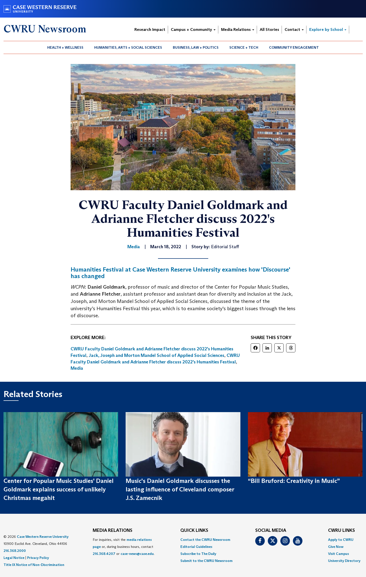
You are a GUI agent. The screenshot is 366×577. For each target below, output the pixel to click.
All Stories (269, 29)
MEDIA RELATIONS (112, 530)
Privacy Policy (38, 557)
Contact (294, 29)
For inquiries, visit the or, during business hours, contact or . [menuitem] (123, 546)
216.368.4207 (104, 553)
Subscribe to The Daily (198, 553)
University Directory (344, 560)
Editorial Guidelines (196, 546)
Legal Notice (14, 557)
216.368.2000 (15, 550)
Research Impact (149, 29)
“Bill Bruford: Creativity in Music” (294, 480)
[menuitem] (65, 47)
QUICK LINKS (194, 530)
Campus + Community (193, 29)
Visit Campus (338, 553)
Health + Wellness (65, 47)
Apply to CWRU (340, 539)
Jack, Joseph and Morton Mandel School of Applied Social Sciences (156, 355)
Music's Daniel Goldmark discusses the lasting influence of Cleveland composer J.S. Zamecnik (180, 489)
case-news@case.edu (137, 553)
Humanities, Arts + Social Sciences (128, 47)
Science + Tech (243, 47)
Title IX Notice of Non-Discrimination (34, 564)
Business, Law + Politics (196, 47)
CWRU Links (341, 530)
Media (77, 368)
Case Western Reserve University (43, 536)
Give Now (335, 546)
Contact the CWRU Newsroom (205, 539)
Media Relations (237, 29)
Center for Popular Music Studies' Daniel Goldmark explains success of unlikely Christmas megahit (59, 489)
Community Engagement (294, 47)
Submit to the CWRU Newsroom (206, 560)
